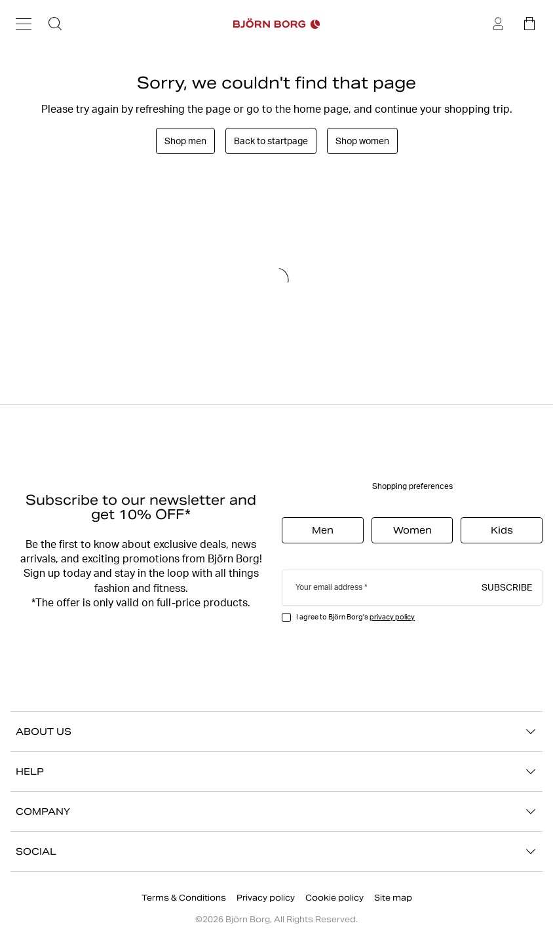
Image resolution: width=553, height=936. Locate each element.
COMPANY (276, 811)
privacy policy (392, 616)
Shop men (185, 141)
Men (323, 530)
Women (412, 530)
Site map (393, 898)
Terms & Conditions (184, 898)
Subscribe (507, 586)
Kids (502, 530)
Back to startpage (271, 141)
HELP (276, 771)
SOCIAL (276, 851)
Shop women (362, 141)
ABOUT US (276, 731)
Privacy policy (266, 898)
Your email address (329, 587)
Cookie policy (334, 898)
